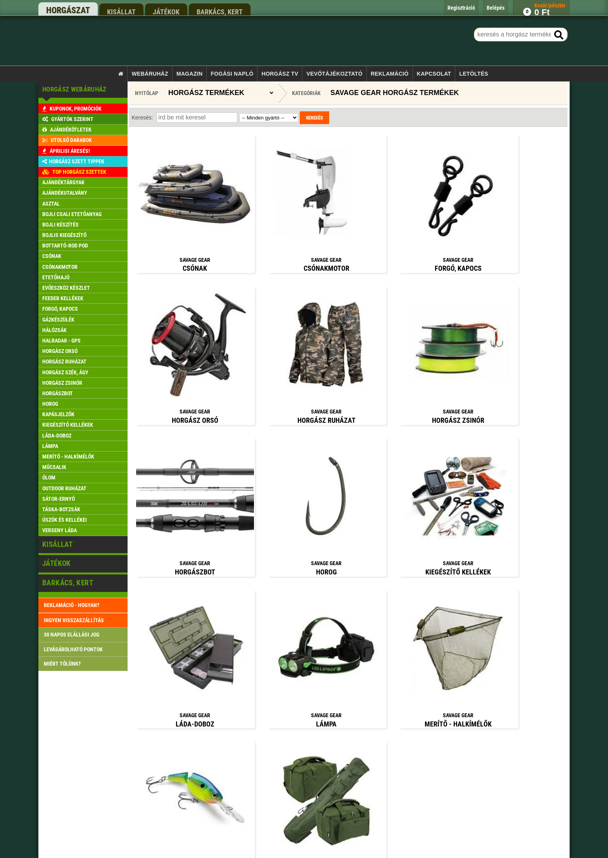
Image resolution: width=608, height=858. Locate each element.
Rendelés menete (236, 727)
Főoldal (226, 697)
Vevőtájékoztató (334, 74)
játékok (166, 12)
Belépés (227, 771)
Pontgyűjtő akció (235, 756)
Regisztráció (231, 786)
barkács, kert (220, 12)
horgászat (68, 10)
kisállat (121, 12)
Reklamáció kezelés (239, 801)
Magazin (189, 74)
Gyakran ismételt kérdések (245, 815)
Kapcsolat (434, 74)
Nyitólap (146, 93)
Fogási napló (232, 74)
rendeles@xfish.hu (425, 700)
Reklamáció (390, 74)
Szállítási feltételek (238, 741)
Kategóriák (306, 93)
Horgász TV (280, 74)
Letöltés (473, 74)
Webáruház (150, 74)
